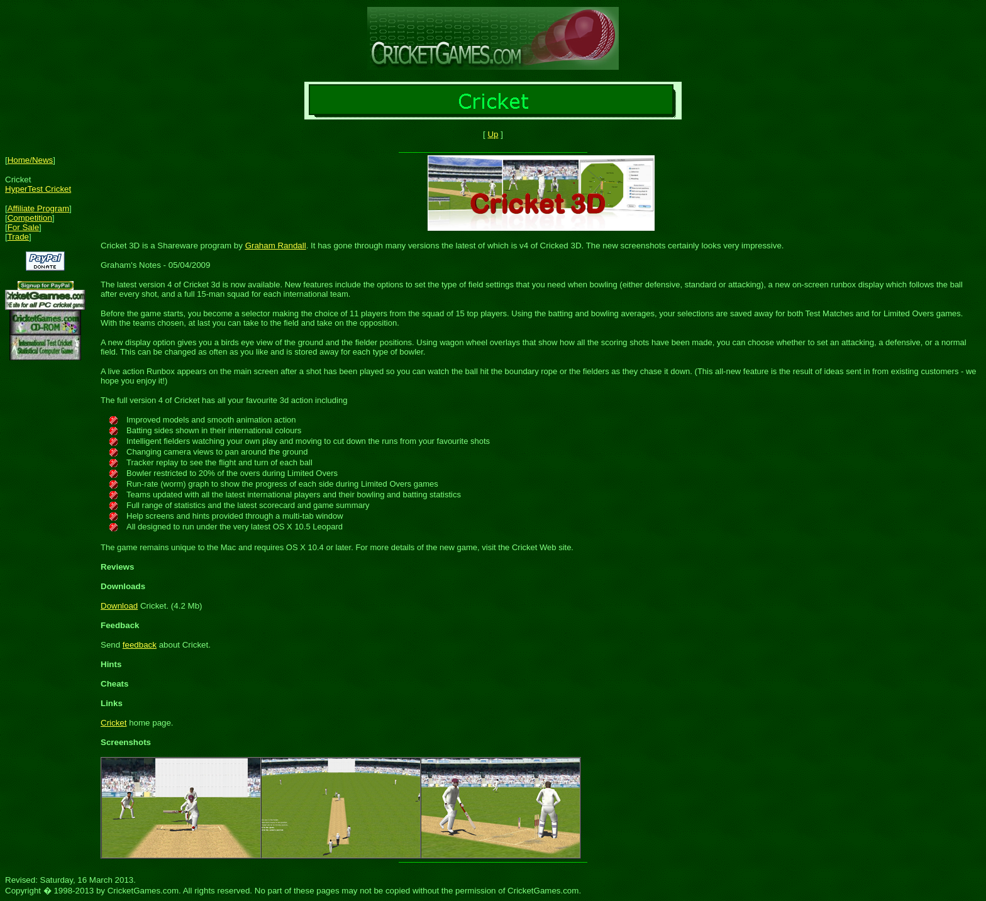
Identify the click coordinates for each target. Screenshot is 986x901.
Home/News (30, 160)
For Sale (23, 227)
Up (492, 134)
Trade (18, 236)
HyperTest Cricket (38, 189)
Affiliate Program (38, 208)
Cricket (113, 722)
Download (119, 606)
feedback (140, 644)
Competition (30, 218)
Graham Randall (275, 245)
